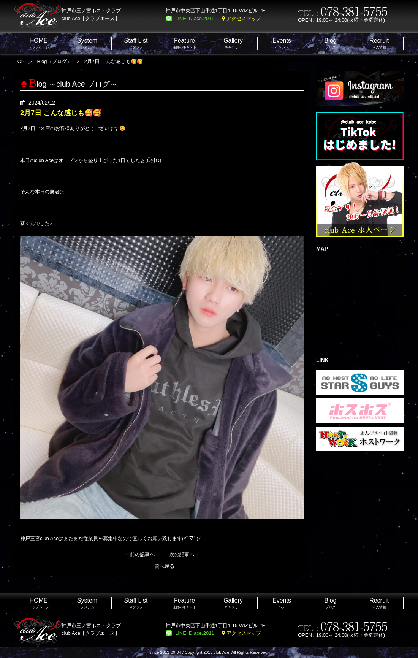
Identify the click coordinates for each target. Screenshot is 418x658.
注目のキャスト (184, 43)
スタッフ (136, 43)
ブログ (330, 43)
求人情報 (379, 43)
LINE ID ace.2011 (194, 18)
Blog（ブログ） (54, 61)
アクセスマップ (243, 18)
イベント (281, 43)
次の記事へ (181, 554)
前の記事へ (142, 554)
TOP (19, 61)
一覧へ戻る (162, 566)
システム (87, 43)
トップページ (38, 43)
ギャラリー (233, 43)
